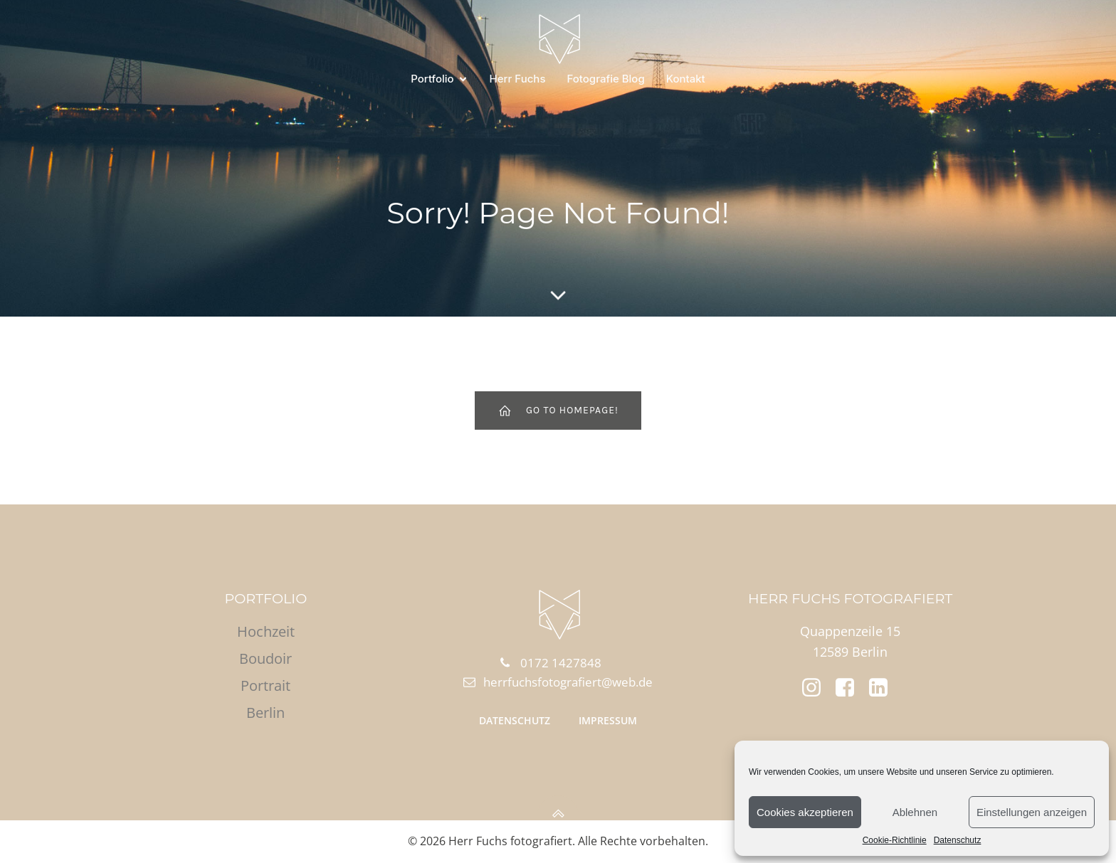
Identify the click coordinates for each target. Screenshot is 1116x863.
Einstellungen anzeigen (1031, 812)
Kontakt (685, 78)
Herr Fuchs (518, 78)
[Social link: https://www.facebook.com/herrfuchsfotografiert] (850, 688)
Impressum (608, 720)
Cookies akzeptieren (805, 812)
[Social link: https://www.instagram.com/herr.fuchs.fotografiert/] (816, 688)
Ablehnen (915, 812)
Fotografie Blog (605, 78)
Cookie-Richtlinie (895, 840)
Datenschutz (957, 840)
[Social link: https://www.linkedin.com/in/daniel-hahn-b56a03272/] (883, 688)
